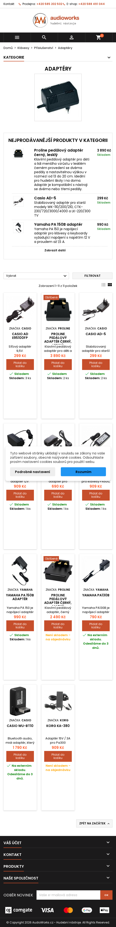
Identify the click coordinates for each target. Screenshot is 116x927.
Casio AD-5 (45, 198)
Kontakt (9, 4)
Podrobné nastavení (32, 471)
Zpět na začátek (94, 823)
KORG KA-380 (58, 725)
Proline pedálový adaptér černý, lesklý (58, 152)
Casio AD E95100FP (20, 336)
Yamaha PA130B (95, 595)
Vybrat (37, 276)
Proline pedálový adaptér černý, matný (58, 601)
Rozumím (83, 471)
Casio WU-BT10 (20, 725)
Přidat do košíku (20, 364)
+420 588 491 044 (91, 4)
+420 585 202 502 (49, 4)
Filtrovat (92, 276)
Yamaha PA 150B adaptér (58, 224)
